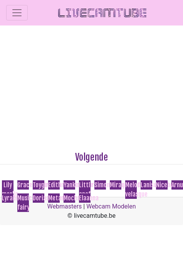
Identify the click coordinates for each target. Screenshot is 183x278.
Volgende (91, 157)
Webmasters (64, 206)
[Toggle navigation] (17, 12)
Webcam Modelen (111, 206)
